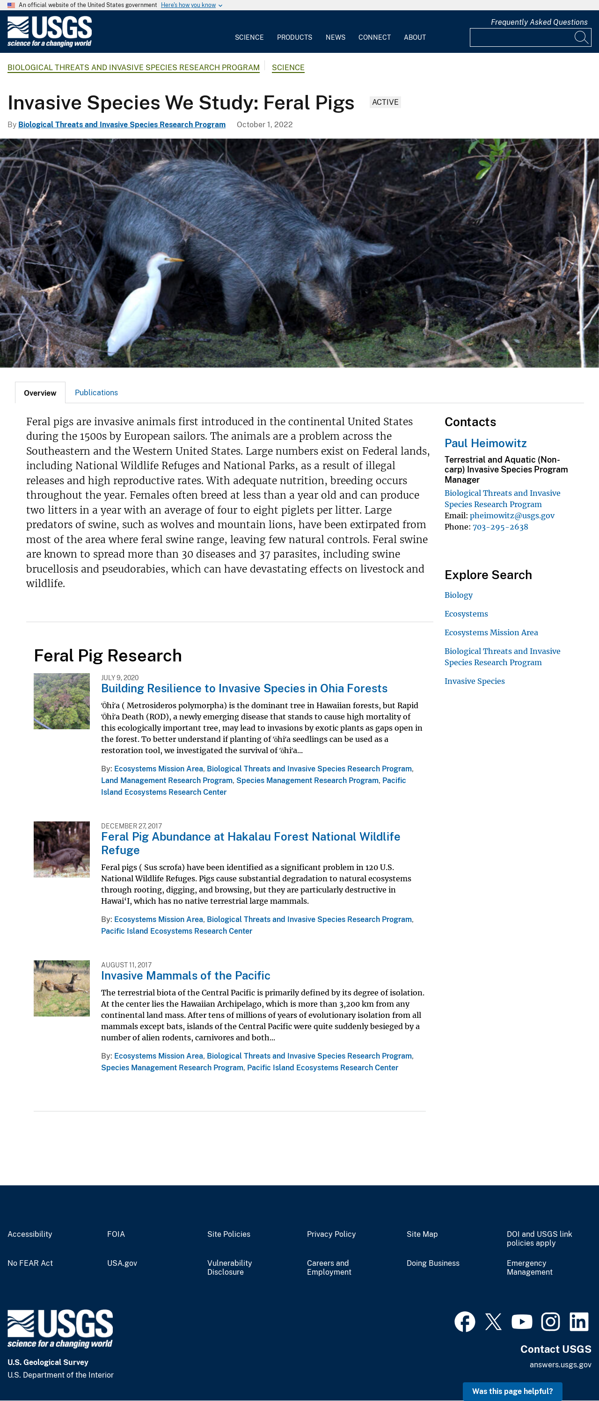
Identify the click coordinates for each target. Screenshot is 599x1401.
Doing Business (433, 1263)
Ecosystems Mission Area (158, 768)
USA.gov (122, 1263)
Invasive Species (475, 681)
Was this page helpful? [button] (512, 1391)
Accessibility (29, 1234)
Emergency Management (530, 1268)
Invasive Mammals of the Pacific (185, 975)
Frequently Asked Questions (539, 22)
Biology (459, 595)
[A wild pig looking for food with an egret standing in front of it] (299, 253)
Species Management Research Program (307, 780)
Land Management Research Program (167, 780)
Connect (374, 37)
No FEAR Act (30, 1263)
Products (294, 37)
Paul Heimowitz (486, 443)
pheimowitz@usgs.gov (512, 515)
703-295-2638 (500, 526)
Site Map (422, 1234)
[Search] (582, 37)
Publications (96, 392)
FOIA (116, 1234)
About (415, 37)
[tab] (40, 392)
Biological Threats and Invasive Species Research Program (133, 67)
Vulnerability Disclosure (229, 1268)
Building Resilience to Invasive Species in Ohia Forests (244, 688)
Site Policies (228, 1234)
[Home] (49, 45)
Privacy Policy (331, 1234)
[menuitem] (249, 32)
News (335, 37)
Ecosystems (466, 613)
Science (249, 37)
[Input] (531, 37)
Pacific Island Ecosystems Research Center (176, 931)
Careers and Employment (329, 1268)
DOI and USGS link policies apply (539, 1239)
